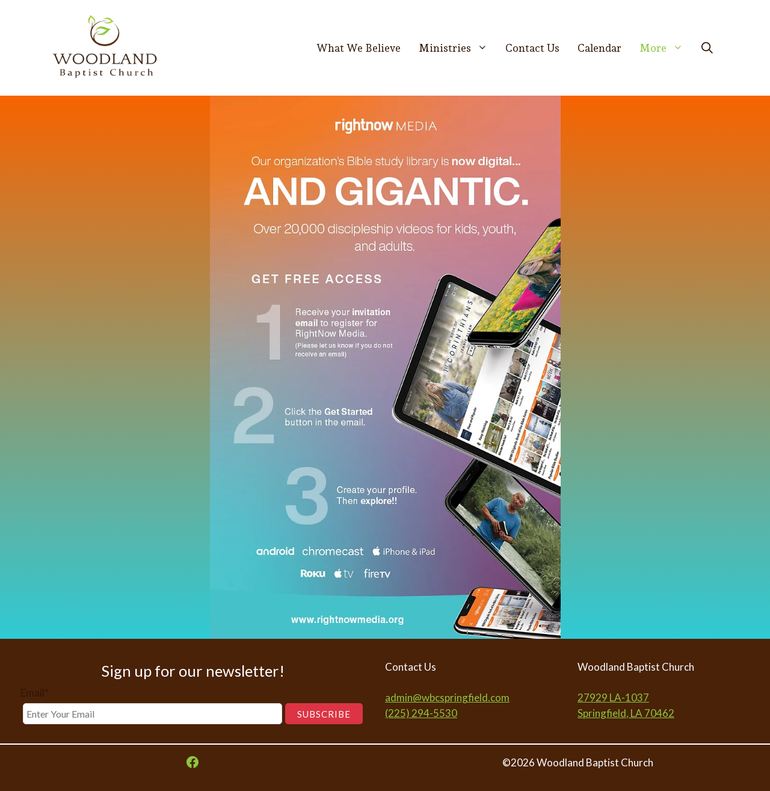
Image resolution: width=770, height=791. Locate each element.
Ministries (458, 48)
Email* (34, 692)
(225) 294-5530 (421, 713)
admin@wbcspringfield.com (447, 697)
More (665, 48)
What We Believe (358, 48)
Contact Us (532, 48)
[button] (707, 48)
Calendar (599, 48)
